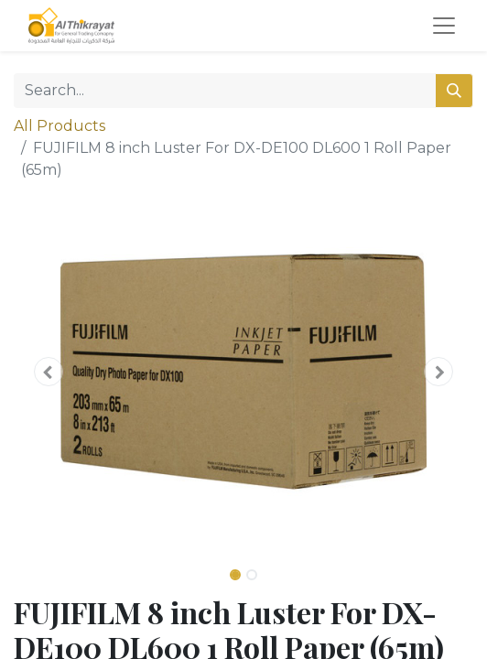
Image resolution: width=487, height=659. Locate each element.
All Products (59, 126)
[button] (48, 371)
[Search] (454, 90)
